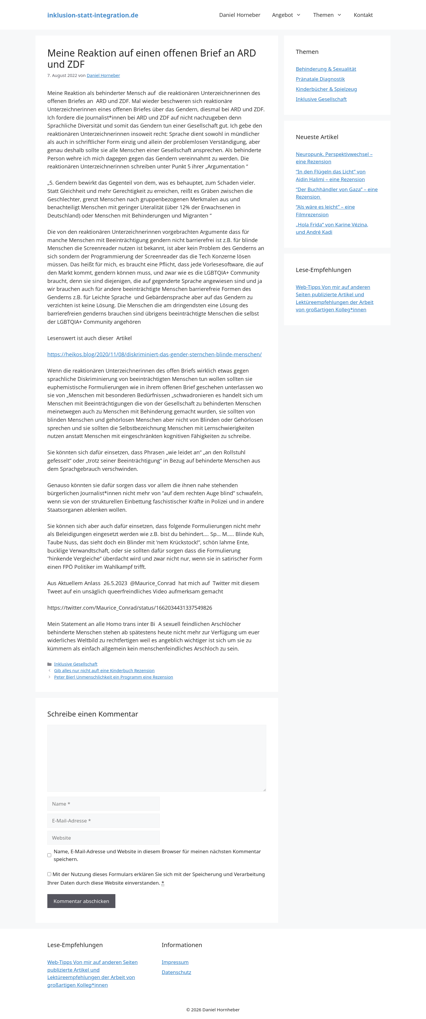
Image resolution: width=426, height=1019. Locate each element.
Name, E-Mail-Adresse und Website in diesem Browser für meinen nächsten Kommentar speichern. (157, 855)
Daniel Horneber (239, 14)
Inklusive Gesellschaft (75, 664)
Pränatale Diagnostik (320, 78)
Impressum (175, 962)
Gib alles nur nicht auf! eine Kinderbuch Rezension (104, 670)
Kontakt (363, 14)
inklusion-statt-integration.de (92, 15)
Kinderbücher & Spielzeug (326, 89)
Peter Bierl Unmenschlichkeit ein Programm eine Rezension (113, 677)
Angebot (289, 15)
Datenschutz (176, 972)
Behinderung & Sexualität (326, 68)
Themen (330, 15)
